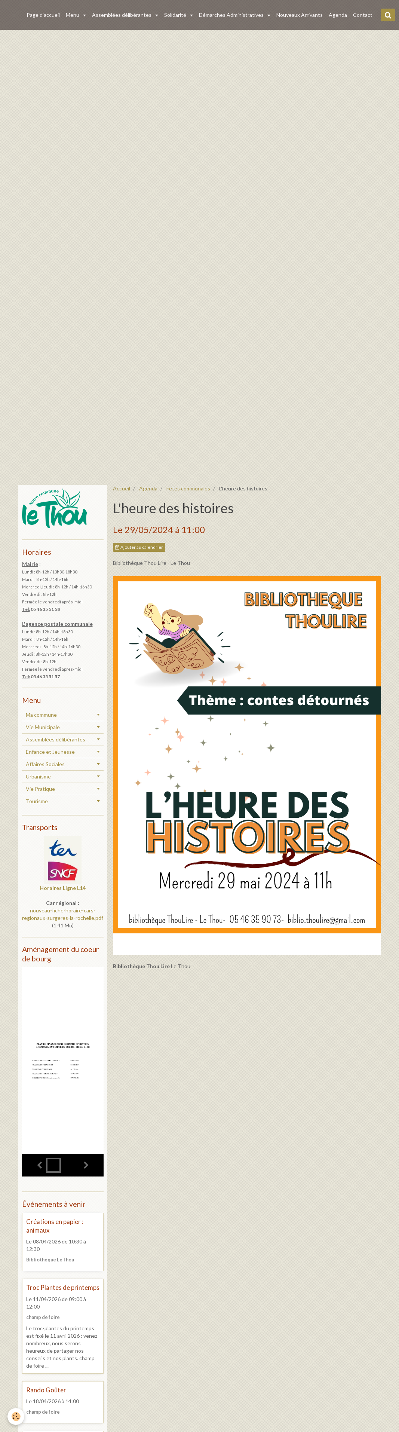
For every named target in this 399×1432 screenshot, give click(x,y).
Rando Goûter (46, 1390)
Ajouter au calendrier (139, 547)
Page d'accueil (43, 15)
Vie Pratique (40, 789)
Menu (73, 15)
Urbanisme (38, 776)
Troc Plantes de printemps (62, 1288)
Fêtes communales (188, 488)
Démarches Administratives (232, 15)
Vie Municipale (43, 727)
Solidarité (175, 15)
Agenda (338, 15)
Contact (362, 15)
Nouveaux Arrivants (299, 15)
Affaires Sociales (45, 764)
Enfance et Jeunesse (50, 752)
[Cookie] (15, 1416)
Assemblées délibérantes (122, 15)
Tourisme (37, 801)
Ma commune (41, 715)
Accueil (121, 488)
